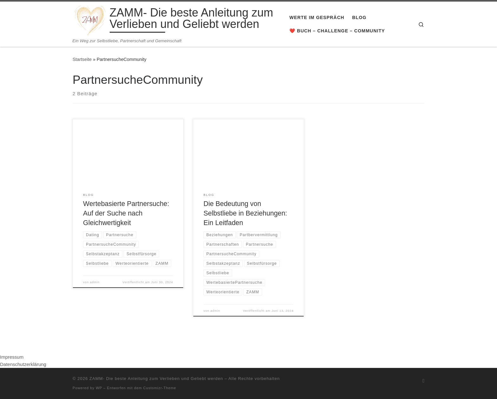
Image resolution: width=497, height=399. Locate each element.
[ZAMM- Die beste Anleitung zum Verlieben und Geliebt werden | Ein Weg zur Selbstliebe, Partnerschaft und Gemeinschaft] (90, 19)
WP (99, 388)
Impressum (11, 357)
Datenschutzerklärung (23, 364)
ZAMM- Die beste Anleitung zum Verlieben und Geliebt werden (156, 378)
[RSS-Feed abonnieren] (423, 381)
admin (95, 282)
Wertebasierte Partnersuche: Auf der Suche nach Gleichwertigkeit (126, 213)
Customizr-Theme (159, 388)
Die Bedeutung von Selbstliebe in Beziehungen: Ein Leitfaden (245, 213)
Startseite (82, 59)
